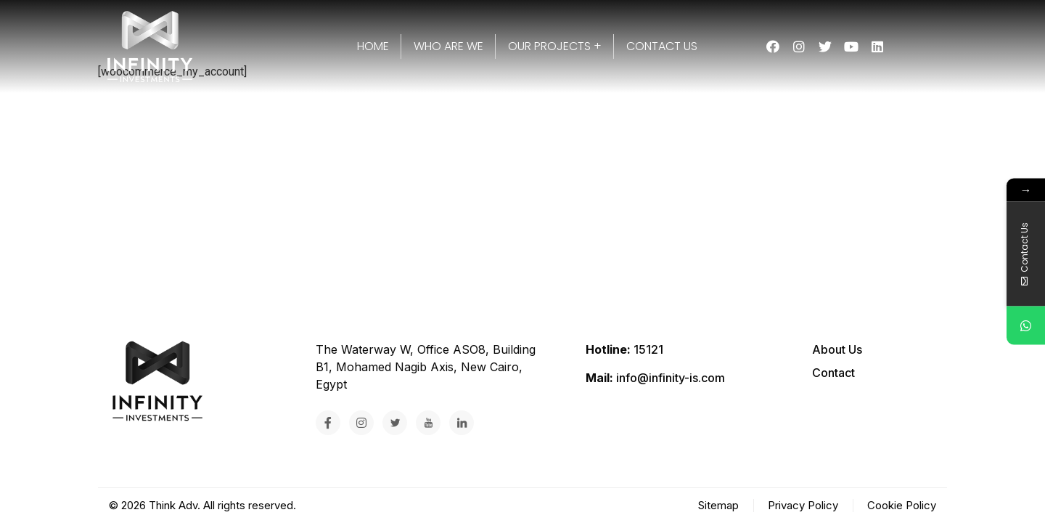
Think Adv (173, 505)
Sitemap (718, 505)
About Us (837, 349)
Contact (833, 372)
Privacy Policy (803, 505)
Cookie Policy (901, 505)
